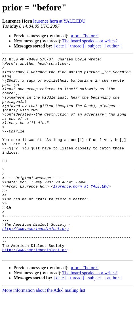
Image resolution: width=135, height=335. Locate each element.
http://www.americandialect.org (35, 263)
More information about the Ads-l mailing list (43, 330)
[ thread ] (76, 45)
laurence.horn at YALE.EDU (59, 21)
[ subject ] (94, 45)
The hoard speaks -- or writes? (89, 40)
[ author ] (113, 45)
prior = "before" (83, 35)
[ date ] (60, 45)
